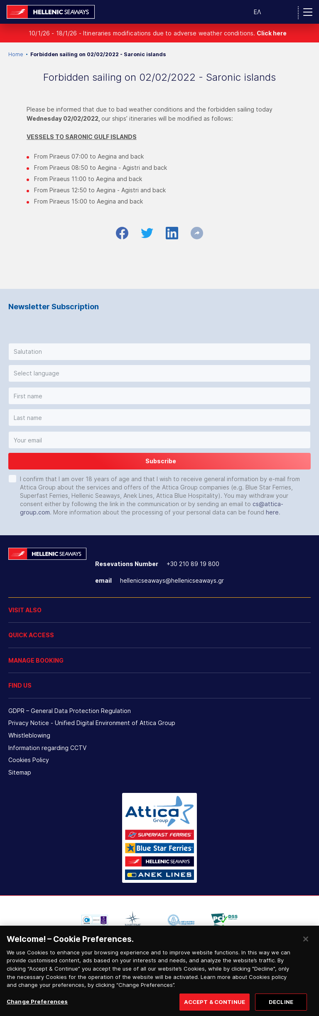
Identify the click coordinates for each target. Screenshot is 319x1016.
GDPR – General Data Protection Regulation (69, 710)
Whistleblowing (29, 735)
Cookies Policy (28, 759)
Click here (272, 33)
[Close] (306, 943)
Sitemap (19, 772)
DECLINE (281, 1006)
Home (15, 54)
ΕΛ (257, 11)
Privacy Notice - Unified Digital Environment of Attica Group (91, 722)
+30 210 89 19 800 (193, 563)
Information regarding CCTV (47, 747)
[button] (159, 351)
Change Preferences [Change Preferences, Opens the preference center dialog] (37, 1005)
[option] (94, 920)
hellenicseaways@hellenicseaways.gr (172, 580)
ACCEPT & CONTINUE (214, 1006)
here (272, 512)
